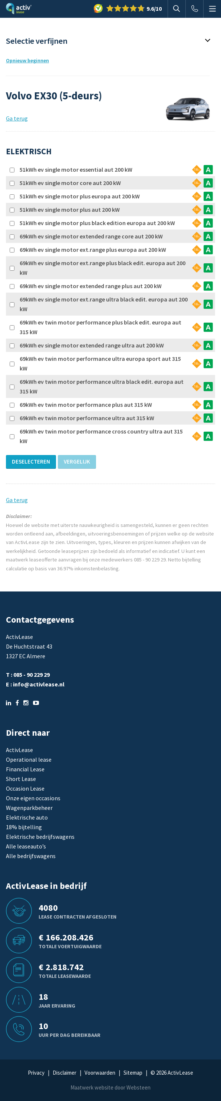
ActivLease (19, 750)
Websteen (138, 1087)
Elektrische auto (27, 817)
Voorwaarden (100, 1072)
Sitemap (132, 1072)
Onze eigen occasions (33, 798)
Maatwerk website (91, 1087)
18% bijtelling (24, 827)
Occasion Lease (25, 788)
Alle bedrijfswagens (31, 856)
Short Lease (21, 778)
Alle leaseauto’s (26, 846)
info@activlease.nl (39, 684)
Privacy (36, 1072)
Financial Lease (25, 769)
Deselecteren (31, 461)
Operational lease (29, 759)
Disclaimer (64, 1072)
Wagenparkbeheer (29, 807)
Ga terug (17, 118)
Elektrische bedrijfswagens (40, 836)
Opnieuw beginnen (27, 60)
